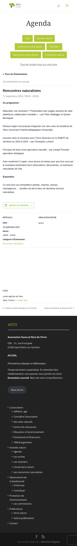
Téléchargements (23, 442)
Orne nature (20, 512)
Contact (14, 523)
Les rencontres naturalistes (28, 472)
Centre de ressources (25, 427)
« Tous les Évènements (15, 74)
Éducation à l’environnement (29, 432)
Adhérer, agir (20, 411)
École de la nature (54, 54)
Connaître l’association (26, 416)
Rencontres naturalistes (25, 54)
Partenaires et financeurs (27, 437)
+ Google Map (21, 300)
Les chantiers (21, 461)
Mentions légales (50, 541)
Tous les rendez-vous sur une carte (38, 64)
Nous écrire (17, 389)
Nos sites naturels (23, 421)
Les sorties (19, 456)
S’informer (19, 485)
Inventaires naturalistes (30, 46)
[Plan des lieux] (38, 267)
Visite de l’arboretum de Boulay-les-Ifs (58, 308)
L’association (16, 407)
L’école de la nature (24, 467)
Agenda (18, 451)
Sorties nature (44, 38)
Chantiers (54, 46)
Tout (27, 38)
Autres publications (24, 518)
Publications (16, 508)
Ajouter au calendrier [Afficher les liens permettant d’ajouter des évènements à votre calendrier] (19, 205)
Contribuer (19, 490)
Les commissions (23, 503)
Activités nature (18, 447)
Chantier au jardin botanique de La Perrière (20, 308)
